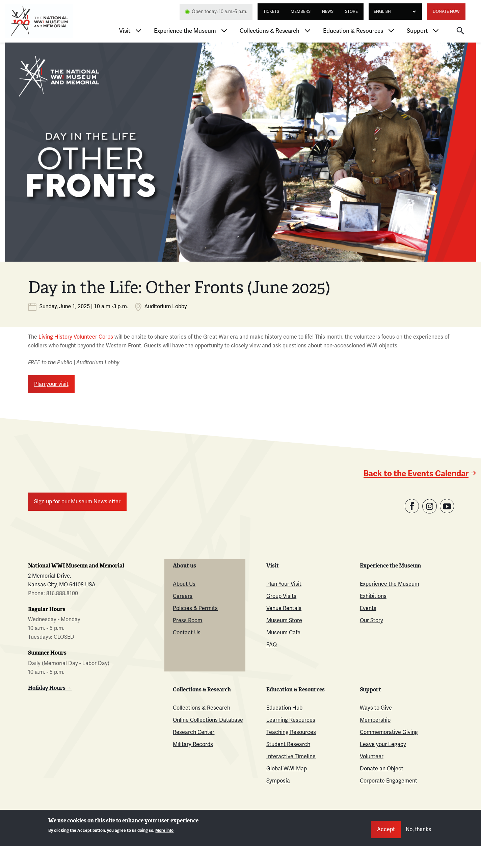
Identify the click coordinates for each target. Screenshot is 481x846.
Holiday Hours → (50, 687)
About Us (184, 584)
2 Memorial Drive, (49, 576)
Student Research (288, 744)
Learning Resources (290, 720)
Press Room (187, 620)
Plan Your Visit (283, 584)
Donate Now (446, 11)
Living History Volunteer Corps (75, 337)
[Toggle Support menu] (435, 30)
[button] (460, 30)
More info (164, 830)
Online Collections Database (208, 720)
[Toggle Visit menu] (138, 30)
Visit (124, 30)
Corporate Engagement (388, 780)
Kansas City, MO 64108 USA (62, 584)
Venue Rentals (283, 608)
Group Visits (281, 596)
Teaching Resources (291, 732)
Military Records (193, 744)
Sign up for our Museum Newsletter (77, 501)
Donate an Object (381, 768)
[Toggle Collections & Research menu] (307, 30)
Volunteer (371, 756)
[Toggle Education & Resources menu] (391, 30)
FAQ (271, 644)
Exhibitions (373, 596)
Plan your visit (51, 384)
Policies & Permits (195, 608)
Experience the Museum (185, 30)
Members (301, 11)
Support (417, 30)
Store (351, 11)
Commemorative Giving (389, 732)
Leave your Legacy (383, 744)
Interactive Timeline (291, 756)
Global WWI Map (286, 768)
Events (368, 608)
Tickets (271, 11)
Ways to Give (376, 708)
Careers (182, 596)
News (327, 11)
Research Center (193, 732)
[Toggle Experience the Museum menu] (224, 30)
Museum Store (284, 620)
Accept (386, 829)
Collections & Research (269, 30)
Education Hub (284, 708)
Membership (375, 720)
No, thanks (418, 829)
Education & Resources (353, 30)
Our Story (371, 620)
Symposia (278, 780)
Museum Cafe (283, 632)
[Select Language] (393, 11)
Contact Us (187, 632)
